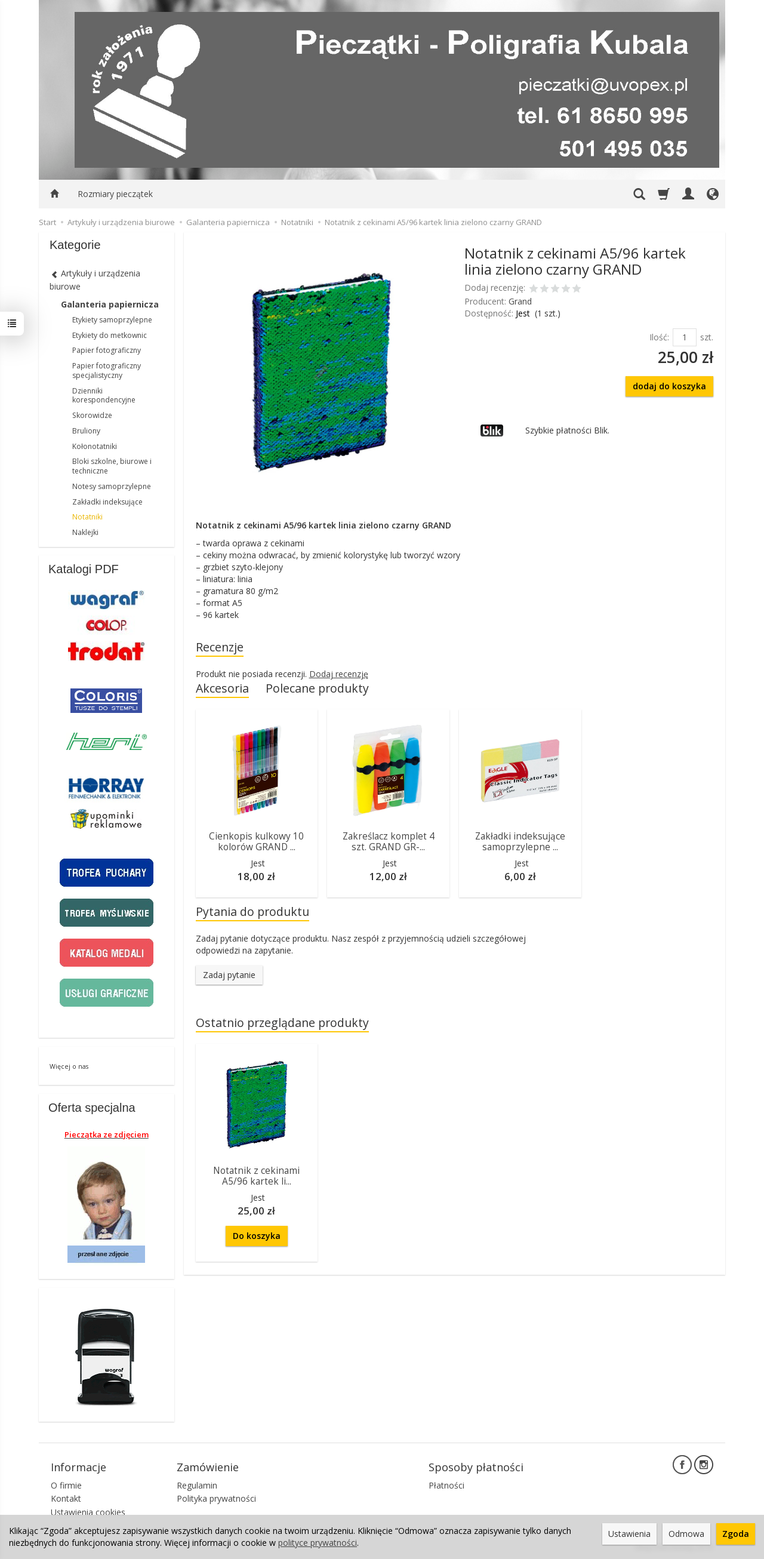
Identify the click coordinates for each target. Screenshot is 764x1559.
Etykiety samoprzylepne (112, 320)
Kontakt (66, 1498)
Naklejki (85, 532)
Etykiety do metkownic (109, 335)
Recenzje (220, 647)
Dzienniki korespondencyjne (103, 395)
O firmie (66, 1485)
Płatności (446, 1485)
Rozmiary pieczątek (115, 193)
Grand (520, 301)
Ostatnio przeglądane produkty (282, 1022)
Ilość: (659, 337)
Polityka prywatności (216, 1498)
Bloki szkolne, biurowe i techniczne (112, 466)
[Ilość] (685, 337)
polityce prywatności (317, 1542)
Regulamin (197, 1485)
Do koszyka (257, 1235)
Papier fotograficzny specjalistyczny (106, 370)
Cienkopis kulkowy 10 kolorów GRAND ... (256, 841)
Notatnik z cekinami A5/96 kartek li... (256, 1176)
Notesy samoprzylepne (111, 486)
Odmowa (686, 1533)
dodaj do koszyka (669, 386)
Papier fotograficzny (106, 350)
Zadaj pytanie (229, 974)
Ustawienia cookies (88, 1512)
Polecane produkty (317, 688)
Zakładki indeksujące (107, 502)
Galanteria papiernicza (110, 304)
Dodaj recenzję (338, 673)
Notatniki (87, 517)
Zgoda (735, 1533)
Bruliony (86, 431)
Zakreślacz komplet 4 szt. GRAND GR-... (389, 841)
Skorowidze (92, 415)
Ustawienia (629, 1533)
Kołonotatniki (94, 446)
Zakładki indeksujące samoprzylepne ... (520, 841)
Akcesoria (222, 688)
